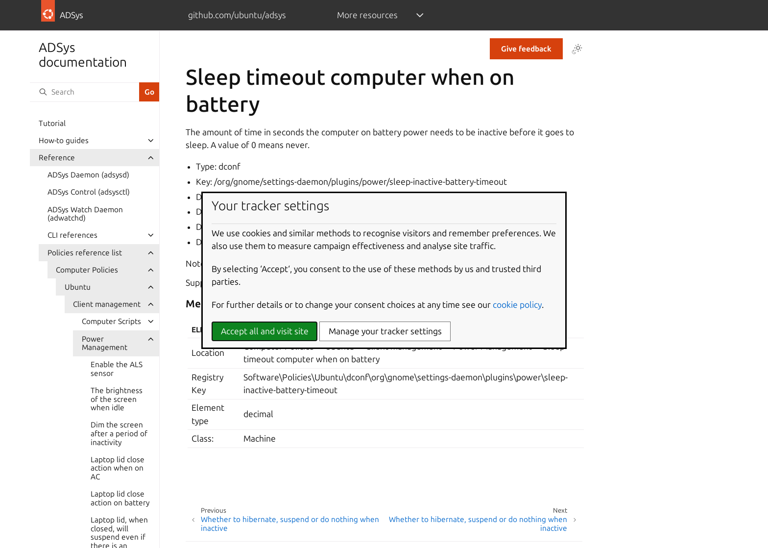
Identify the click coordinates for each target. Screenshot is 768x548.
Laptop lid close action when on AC (117, 468)
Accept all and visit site (265, 331)
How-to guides (64, 140)
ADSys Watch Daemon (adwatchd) (85, 214)
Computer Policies (87, 270)
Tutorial (52, 123)
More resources (367, 15)
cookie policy (517, 304)
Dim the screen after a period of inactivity (119, 433)
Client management (107, 304)
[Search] (84, 92)
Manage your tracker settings (385, 331)
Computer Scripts (111, 321)
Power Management (104, 343)
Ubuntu (78, 287)
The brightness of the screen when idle (117, 399)
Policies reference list (85, 253)
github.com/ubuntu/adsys (237, 15)
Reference (57, 157)
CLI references (72, 235)
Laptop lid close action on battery (120, 498)
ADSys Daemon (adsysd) (88, 175)
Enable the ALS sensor (117, 368)
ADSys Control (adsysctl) (89, 192)
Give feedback (526, 49)
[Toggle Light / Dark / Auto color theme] (577, 49)
